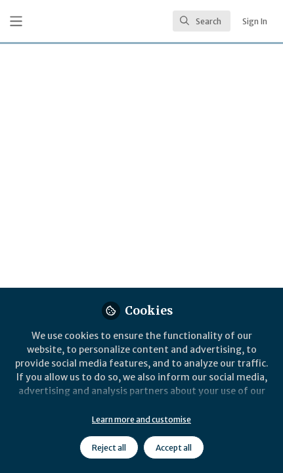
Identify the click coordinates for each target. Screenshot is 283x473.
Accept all (174, 448)
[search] (201, 21)
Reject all (109, 448)
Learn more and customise (141, 419)
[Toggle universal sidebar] (16, 21)
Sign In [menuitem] (254, 21)
